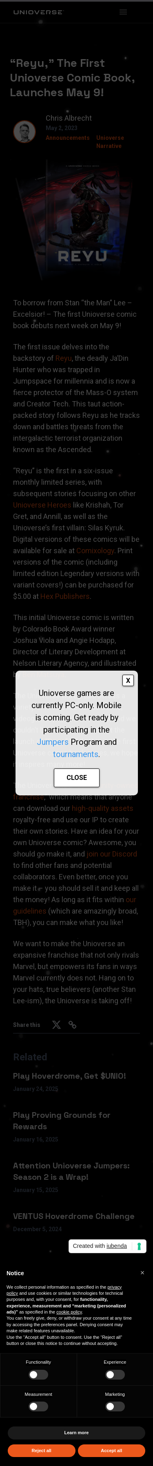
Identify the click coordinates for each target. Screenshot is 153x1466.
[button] (142, 1272)
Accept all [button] (111, 1450)
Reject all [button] (41, 1450)
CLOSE (77, 778)
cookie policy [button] (69, 1311)
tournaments (75, 754)
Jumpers (53, 742)
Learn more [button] (76, 1432)
